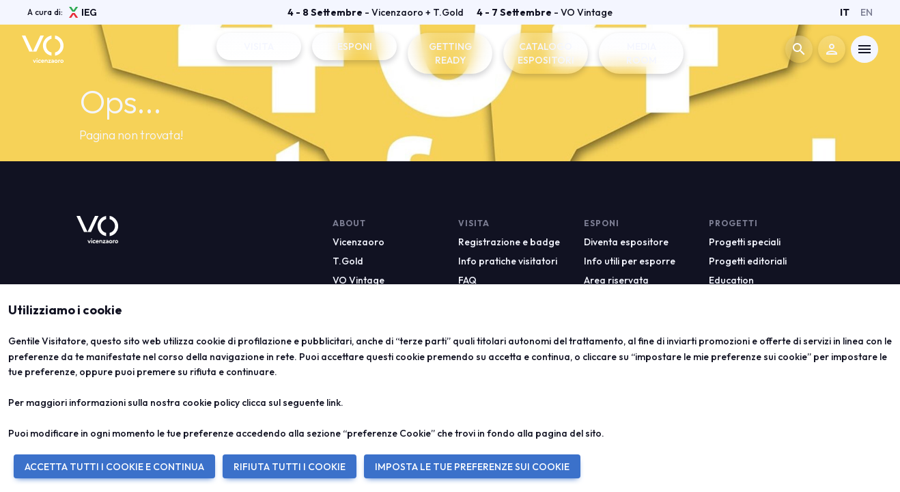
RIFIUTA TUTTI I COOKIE (290, 467)
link (333, 402)
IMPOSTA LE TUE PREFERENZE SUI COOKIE (472, 467)
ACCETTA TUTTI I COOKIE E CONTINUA (114, 467)
